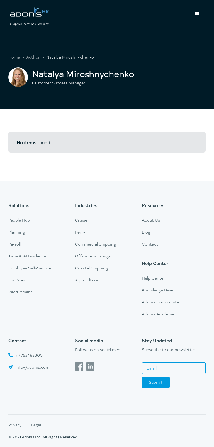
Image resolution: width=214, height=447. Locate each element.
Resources (153, 205)
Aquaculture (86, 280)
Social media (89, 340)
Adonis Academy (158, 314)
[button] (197, 13)
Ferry (80, 232)
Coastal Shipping (91, 268)
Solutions (18, 205)
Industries (86, 205)
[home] (29, 16)
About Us (151, 220)
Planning (16, 232)
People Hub (19, 220)
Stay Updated (157, 340)
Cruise (81, 220)
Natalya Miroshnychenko (70, 57)
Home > (16, 57)
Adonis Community (160, 302)
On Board (17, 280)
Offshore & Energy (93, 256)
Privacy (14, 425)
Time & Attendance (27, 256)
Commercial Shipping (95, 244)
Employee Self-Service (29, 268)
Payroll (14, 244)
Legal (36, 425)
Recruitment (20, 292)
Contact (150, 244)
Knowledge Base (157, 290)
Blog (146, 232)
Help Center (155, 263)
